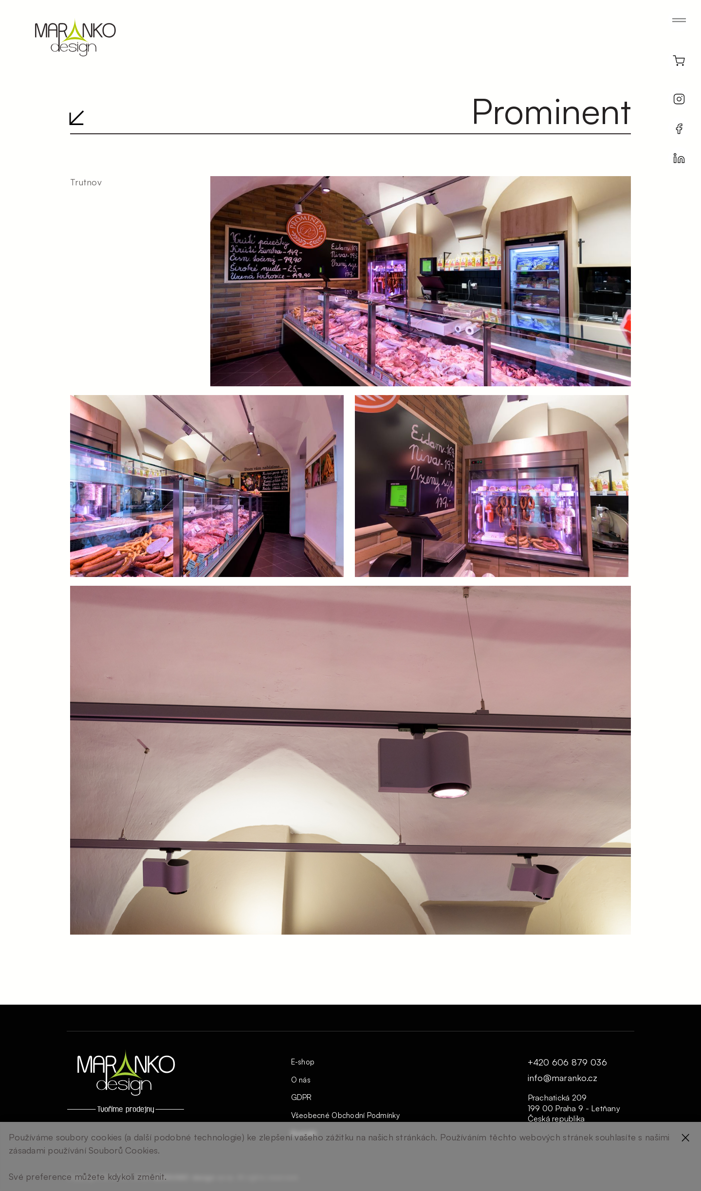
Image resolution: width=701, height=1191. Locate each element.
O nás (301, 1080)
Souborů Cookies (123, 1150)
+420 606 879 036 (567, 1062)
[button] (683, 23)
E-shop (303, 1062)
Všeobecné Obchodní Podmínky (345, 1115)
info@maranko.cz (563, 1078)
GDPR (301, 1097)
